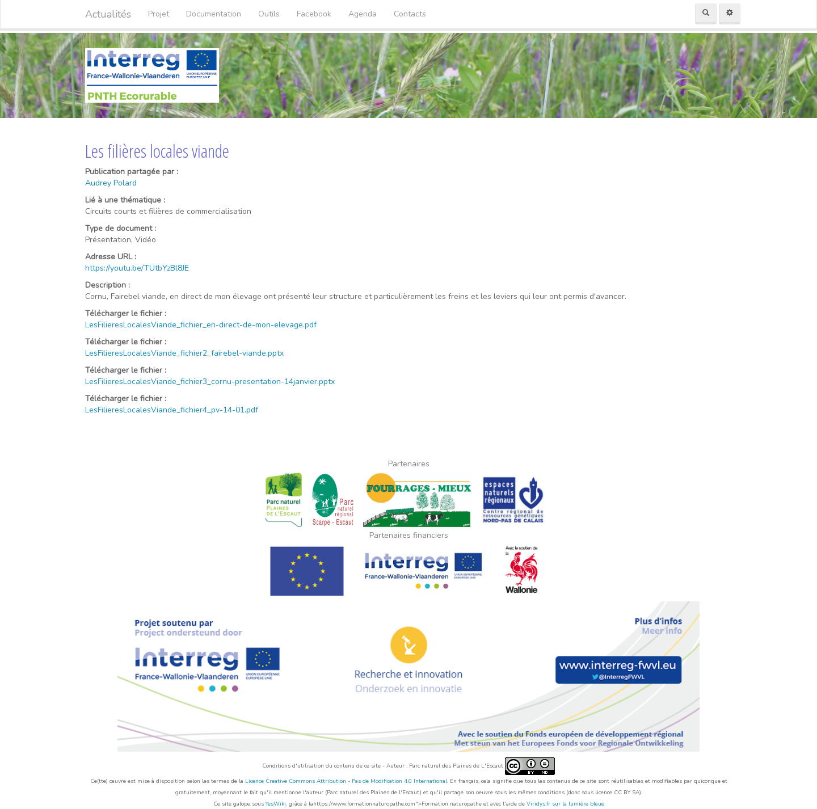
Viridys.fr (538, 804)
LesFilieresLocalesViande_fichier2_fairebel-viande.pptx (184, 353)
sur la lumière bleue (578, 804)
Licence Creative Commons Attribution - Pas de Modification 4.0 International (346, 781)
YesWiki (276, 804)
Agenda (362, 14)
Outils (269, 14)
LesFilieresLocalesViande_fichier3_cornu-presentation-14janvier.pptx (210, 381)
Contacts (410, 14)
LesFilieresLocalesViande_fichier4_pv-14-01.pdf (171, 409)
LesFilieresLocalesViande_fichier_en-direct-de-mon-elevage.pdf (201, 324)
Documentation (213, 14)
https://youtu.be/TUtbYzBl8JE (137, 268)
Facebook (314, 14)
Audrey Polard (111, 183)
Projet (158, 14)
